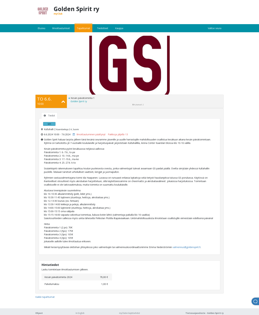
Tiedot (49, 115)
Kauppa (119, 28)
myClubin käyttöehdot (129, 313)
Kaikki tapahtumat (45, 296)
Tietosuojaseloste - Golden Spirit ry (204, 313)
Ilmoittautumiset (61, 28)
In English (80, 313)
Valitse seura (214, 28)
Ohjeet (39, 313)
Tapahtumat (83, 28)
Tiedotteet (102, 28)
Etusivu (41, 28)
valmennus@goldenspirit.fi (187, 247)
